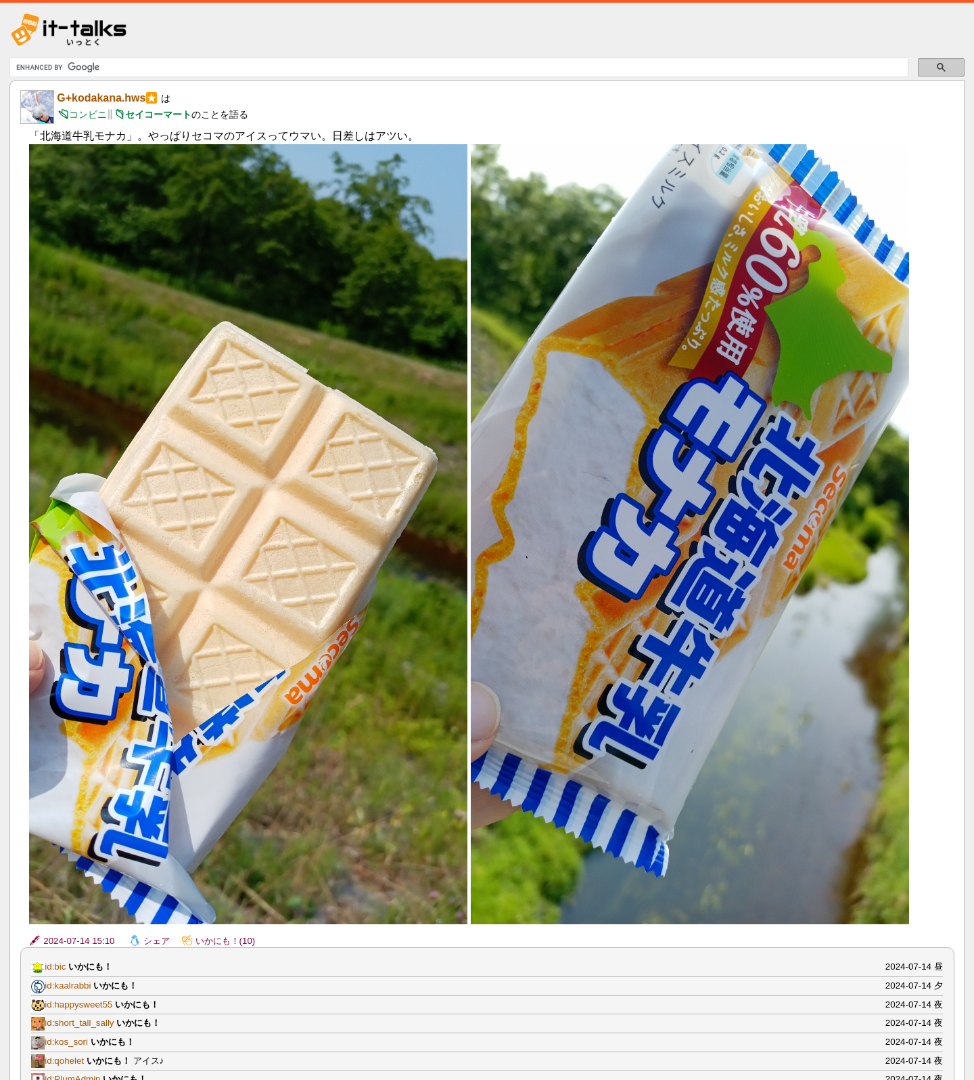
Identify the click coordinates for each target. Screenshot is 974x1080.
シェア (156, 941)
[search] (457, 68)
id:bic (55, 967)
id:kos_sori (66, 1042)
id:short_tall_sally (79, 1023)
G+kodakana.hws (101, 98)
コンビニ (88, 114)
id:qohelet (64, 1061)
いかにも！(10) (225, 941)
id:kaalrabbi (68, 985)
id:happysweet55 (78, 1004)
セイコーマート (158, 114)
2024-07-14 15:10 (78, 941)
